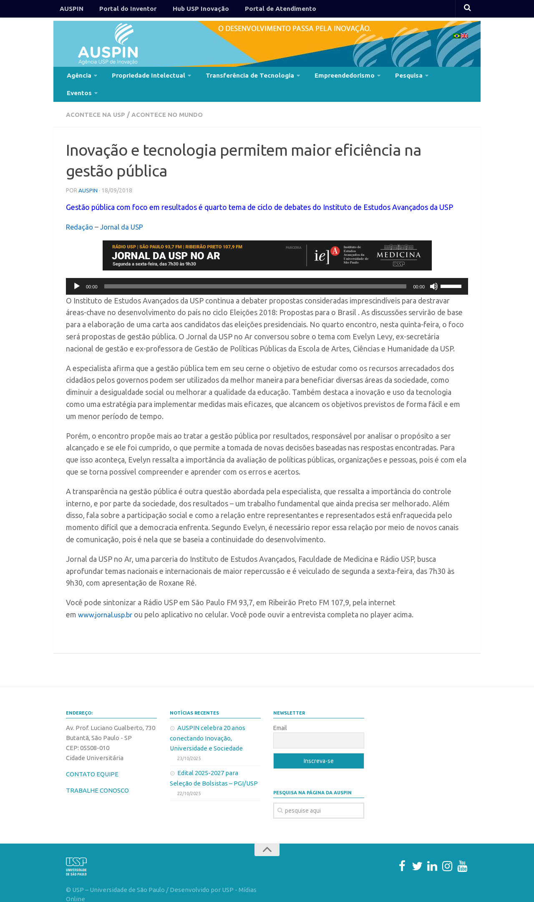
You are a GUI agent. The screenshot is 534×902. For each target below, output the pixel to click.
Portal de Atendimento (261, 10)
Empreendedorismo (328, 77)
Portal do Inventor (120, 10)
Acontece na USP (97, 100)
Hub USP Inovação (187, 10)
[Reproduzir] (77, 272)
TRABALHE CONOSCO (97, 775)
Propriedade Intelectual (142, 77)
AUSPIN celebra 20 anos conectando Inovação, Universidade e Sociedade (207, 723)
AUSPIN (69, 10)
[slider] (255, 272)
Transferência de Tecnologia (238, 77)
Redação (80, 212)
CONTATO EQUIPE (92, 759)
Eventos (432, 77)
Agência (77, 77)
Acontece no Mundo (173, 100)
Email (280, 713)
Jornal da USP (125, 212)
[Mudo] (434, 272)
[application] (267, 271)
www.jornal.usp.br (108, 600)
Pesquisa (389, 77)
